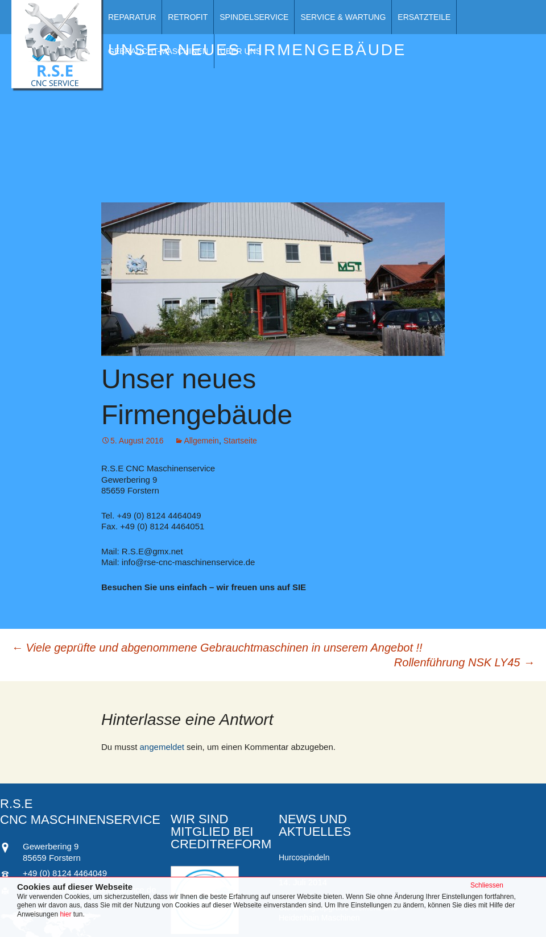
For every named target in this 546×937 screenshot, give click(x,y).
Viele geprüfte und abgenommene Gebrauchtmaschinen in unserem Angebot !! (217, 647)
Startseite (240, 440)
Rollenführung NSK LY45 (464, 662)
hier (66, 914)
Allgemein (201, 440)
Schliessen (486, 885)
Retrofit (188, 17)
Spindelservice (254, 17)
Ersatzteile (424, 17)
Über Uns (240, 51)
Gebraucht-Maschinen (158, 51)
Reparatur (132, 17)
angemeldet (162, 747)
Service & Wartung (343, 17)
